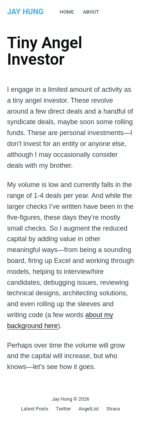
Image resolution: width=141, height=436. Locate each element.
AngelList (89, 409)
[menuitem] (67, 12)
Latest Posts (35, 409)
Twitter (63, 409)
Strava (113, 409)
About (91, 12)
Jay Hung (25, 11)
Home (67, 12)
